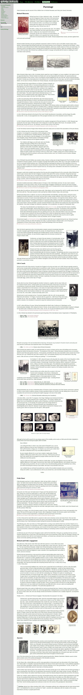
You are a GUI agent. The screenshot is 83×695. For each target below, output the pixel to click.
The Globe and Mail (33, 316)
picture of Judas (52, 207)
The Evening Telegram (33, 315)
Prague (2, 9)
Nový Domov (31, 383)
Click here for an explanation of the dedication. (72, 417)
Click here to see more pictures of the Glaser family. (31, 489)
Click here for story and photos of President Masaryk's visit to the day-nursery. (37, 126)
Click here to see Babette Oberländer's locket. (29, 659)
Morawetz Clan (4, 14)
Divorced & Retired (4, 15)
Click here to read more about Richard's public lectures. (32, 180)
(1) (45, 356)
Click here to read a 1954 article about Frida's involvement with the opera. (36, 515)
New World (3, 11)
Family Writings (4, 29)
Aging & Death (3, 16)
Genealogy (3, 22)
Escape (2, 10)
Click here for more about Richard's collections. (30, 224)
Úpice (2, 8)
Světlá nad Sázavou (4, 7)
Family (2, 13)
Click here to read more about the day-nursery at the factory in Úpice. (35, 111)
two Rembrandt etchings (33, 219)
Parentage (3, 6)
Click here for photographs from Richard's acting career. (32, 169)
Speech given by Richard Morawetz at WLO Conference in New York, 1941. (40, 310)
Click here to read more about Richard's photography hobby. (33, 187)
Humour (3, 20)
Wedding (2, 12)
